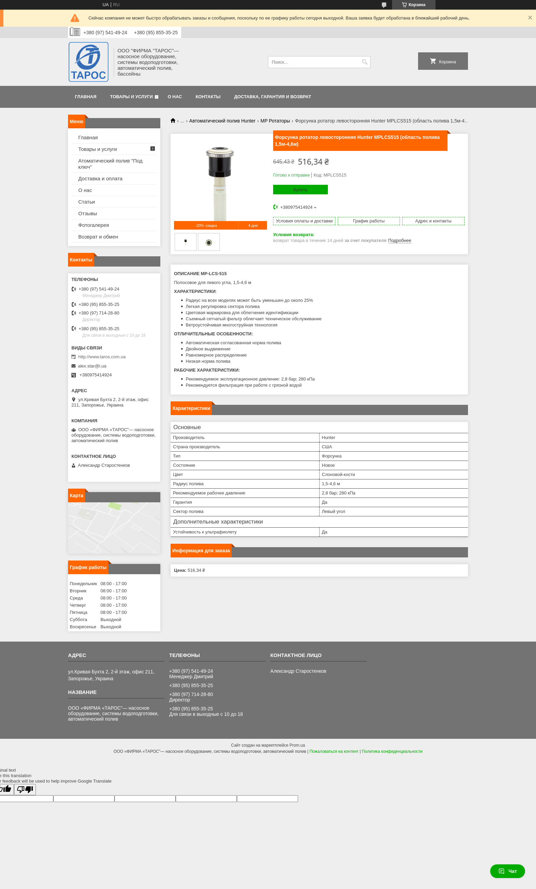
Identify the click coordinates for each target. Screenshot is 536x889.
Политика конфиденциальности (392, 751)
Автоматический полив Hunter (222, 121)
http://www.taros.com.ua (102, 356)
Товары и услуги (131, 96)
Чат (507, 871)
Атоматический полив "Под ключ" (110, 164)
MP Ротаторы (275, 121)
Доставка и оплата (100, 178)
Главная (85, 96)
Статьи (86, 202)
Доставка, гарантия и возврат (272, 96)
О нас (175, 96)
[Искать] (365, 62)
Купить (300, 189)
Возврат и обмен (98, 237)
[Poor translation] (25, 789)
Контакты (208, 96)
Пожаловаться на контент (333, 751)
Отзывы (87, 213)
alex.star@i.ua (92, 366)
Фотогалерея (93, 225)
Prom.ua (297, 745)
